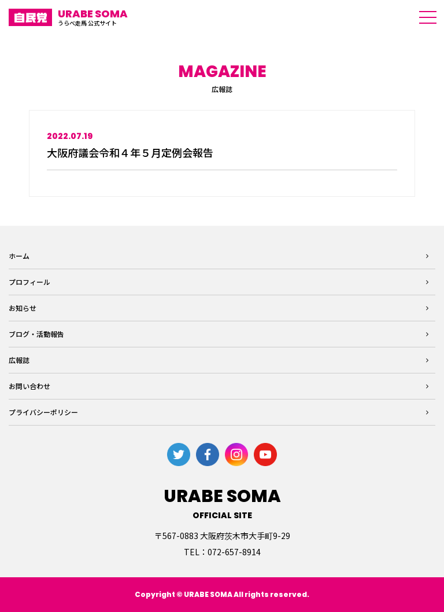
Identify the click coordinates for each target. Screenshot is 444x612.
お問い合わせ (29, 386)
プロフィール (29, 282)
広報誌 (19, 360)
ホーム (19, 256)
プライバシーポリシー (43, 412)
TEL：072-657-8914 (222, 552)
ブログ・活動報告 (36, 334)
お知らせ (22, 308)
